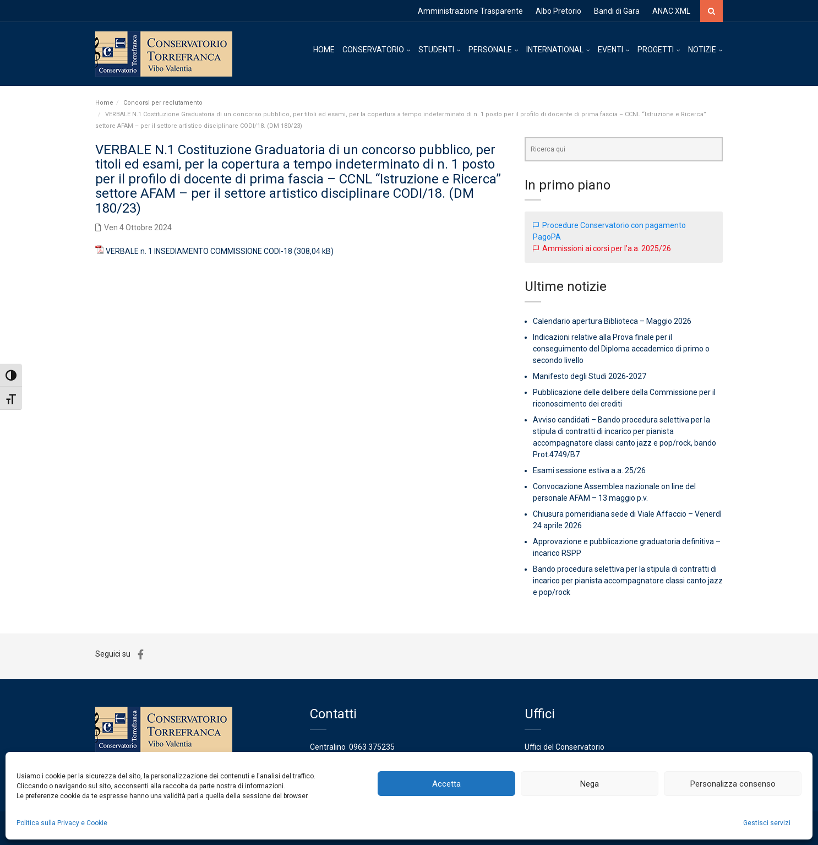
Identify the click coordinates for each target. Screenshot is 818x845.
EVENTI (610, 49)
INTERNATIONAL (554, 49)
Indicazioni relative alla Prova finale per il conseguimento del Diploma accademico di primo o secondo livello (621, 349)
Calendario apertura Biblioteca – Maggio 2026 (612, 321)
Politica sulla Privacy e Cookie (62, 823)
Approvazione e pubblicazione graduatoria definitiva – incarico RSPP (627, 547)
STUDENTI (436, 49)
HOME (324, 49)
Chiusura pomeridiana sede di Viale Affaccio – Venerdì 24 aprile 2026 (627, 520)
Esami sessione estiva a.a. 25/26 (589, 470)
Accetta (446, 784)
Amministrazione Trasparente (470, 11)
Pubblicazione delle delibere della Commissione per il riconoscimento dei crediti (624, 398)
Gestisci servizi (766, 823)
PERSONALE (490, 49)
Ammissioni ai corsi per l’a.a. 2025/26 (606, 248)
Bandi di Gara (617, 11)
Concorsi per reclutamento (163, 102)
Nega (589, 784)
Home (104, 102)
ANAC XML (671, 11)
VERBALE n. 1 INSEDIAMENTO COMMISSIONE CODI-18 (199, 251)
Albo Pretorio (558, 11)
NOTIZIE (702, 49)
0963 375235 (372, 747)
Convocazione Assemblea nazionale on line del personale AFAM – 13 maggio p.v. (614, 492)
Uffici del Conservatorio (564, 747)
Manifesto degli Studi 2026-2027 (589, 376)
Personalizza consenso (733, 784)
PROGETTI (655, 49)
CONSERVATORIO (373, 49)
